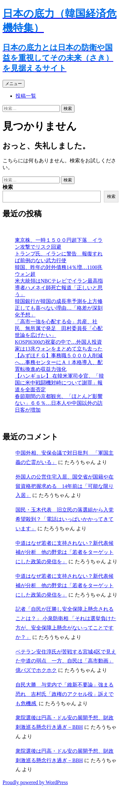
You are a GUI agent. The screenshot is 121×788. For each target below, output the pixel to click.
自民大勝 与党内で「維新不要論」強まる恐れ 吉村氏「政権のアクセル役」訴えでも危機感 (64, 694)
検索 (8, 187)
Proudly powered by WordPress (35, 782)
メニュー (13, 83)
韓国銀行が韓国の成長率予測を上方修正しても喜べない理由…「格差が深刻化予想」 (59, 308)
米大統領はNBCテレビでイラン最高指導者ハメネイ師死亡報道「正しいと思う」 (59, 287)
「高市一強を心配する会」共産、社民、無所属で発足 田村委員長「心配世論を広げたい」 (59, 328)
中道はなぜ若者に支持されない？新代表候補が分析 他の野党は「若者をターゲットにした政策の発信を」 (64, 552)
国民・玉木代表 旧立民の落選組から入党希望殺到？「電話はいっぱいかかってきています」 (64, 519)
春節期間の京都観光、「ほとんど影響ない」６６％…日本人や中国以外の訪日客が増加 (59, 403)
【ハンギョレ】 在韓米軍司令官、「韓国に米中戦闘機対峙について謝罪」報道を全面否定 (59, 382)
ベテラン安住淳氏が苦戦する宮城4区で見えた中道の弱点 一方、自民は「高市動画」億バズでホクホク (65, 661)
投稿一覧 (25, 96)
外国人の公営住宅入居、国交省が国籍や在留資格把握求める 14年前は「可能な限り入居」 (64, 486)
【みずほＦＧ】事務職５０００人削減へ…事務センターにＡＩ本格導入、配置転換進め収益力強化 (59, 362)
